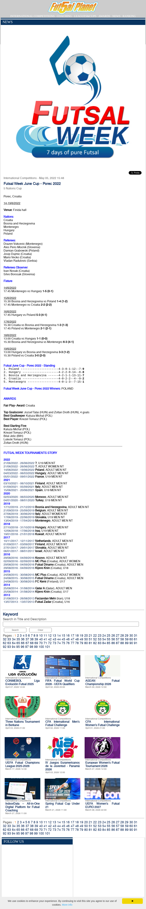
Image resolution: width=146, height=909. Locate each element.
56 (113, 639)
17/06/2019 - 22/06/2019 (19, 517)
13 (54, 635)
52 (95, 639)
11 (45, 635)
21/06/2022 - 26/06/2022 (19, 463)
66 (22, 643)
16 (68, 635)
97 (27, 647)
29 (126, 635)
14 (59, 635)
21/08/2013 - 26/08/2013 (19, 598)
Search (15, 630)
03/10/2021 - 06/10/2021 (19, 483)
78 (77, 643)
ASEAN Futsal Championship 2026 (102, 682)
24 (104, 635)
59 (127, 639)
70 (41, 643)
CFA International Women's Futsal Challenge (102, 723)
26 (113, 635)
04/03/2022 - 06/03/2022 (19, 473)
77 (72, 643)
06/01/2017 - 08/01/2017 (19, 551)
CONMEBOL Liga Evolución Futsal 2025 (22, 682)
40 (41, 639)
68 (32, 643)
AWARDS (104, 16)
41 (45, 639)
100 (41, 647)
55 (108, 639)
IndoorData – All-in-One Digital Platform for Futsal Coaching (22, 807)
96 (22, 647)
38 (32, 639)
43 (54, 639)
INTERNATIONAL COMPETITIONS (32, 16)
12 (50, 635)
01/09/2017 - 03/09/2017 (19, 544)
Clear (40, 630)
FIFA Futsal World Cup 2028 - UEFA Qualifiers (62, 682)
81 (90, 643)
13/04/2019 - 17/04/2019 (19, 520)
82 (95, 643)
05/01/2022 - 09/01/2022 (19, 476)
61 (135, 639)
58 (122, 639)
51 (90, 639)
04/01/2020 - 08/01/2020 (19, 500)
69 (36, 643)
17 (72, 635)
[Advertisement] (109, 870)
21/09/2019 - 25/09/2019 (19, 510)
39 (36, 639)
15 (63, 635)
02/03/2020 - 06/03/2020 (19, 497)
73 (54, 643)
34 (14, 639)
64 (14, 643)
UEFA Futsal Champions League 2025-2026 (22, 764)
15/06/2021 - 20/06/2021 (19, 490)
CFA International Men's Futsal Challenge (62, 723)
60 (131, 639)
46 (68, 639)
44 (59, 639)
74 (59, 643)
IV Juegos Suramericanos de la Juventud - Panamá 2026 (62, 766)
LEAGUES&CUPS (85, 16)
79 (81, 643)
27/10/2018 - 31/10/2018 (19, 527)
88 (122, 643)
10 (41, 635)
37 (27, 639)
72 (50, 643)
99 (36, 647)
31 (135, 635)
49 (81, 639)
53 (99, 639)
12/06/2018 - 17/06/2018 (19, 530)
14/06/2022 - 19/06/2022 (19, 470)
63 (9, 643)
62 (4, 643)
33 (9, 639)
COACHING (64, 16)
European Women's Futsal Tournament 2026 (102, 764)
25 (108, 635)
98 (31, 647)
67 (27, 643)
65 (18, 643)
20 (86, 635)
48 (77, 639)
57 (117, 639)
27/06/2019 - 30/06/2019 (19, 514)
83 (99, 643)
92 (4, 647)
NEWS (116, 16)
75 (63, 643)
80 (86, 643)
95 (18, 647)
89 (127, 643)
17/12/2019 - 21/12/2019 (19, 507)
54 (104, 639)
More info (67, 904)
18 (77, 635)
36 (22, 639)
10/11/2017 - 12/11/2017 (19, 541)
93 (9, 647)
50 (86, 639)
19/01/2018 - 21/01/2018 (19, 534)
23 (99, 635)
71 (45, 643)
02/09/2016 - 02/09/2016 (19, 561)
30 (131, 635)
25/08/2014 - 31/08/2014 (19, 588)
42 (50, 639)
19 (81, 635)
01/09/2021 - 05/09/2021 (19, 486)
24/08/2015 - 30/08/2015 (19, 574)
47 (72, 639)
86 (113, 643)
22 (95, 635)
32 (4, 639)
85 (108, 643)
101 (47, 647)
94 (13, 647)
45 (63, 639)
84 (104, 643)
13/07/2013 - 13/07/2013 (19, 602)
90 (131, 643)
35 (18, 639)
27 (117, 635)
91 (135, 643)
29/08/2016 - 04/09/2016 (19, 558)
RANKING (129, 16)
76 (68, 643)
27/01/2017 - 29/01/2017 (19, 547)
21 (90, 635)
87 (117, 643)
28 (122, 635)
